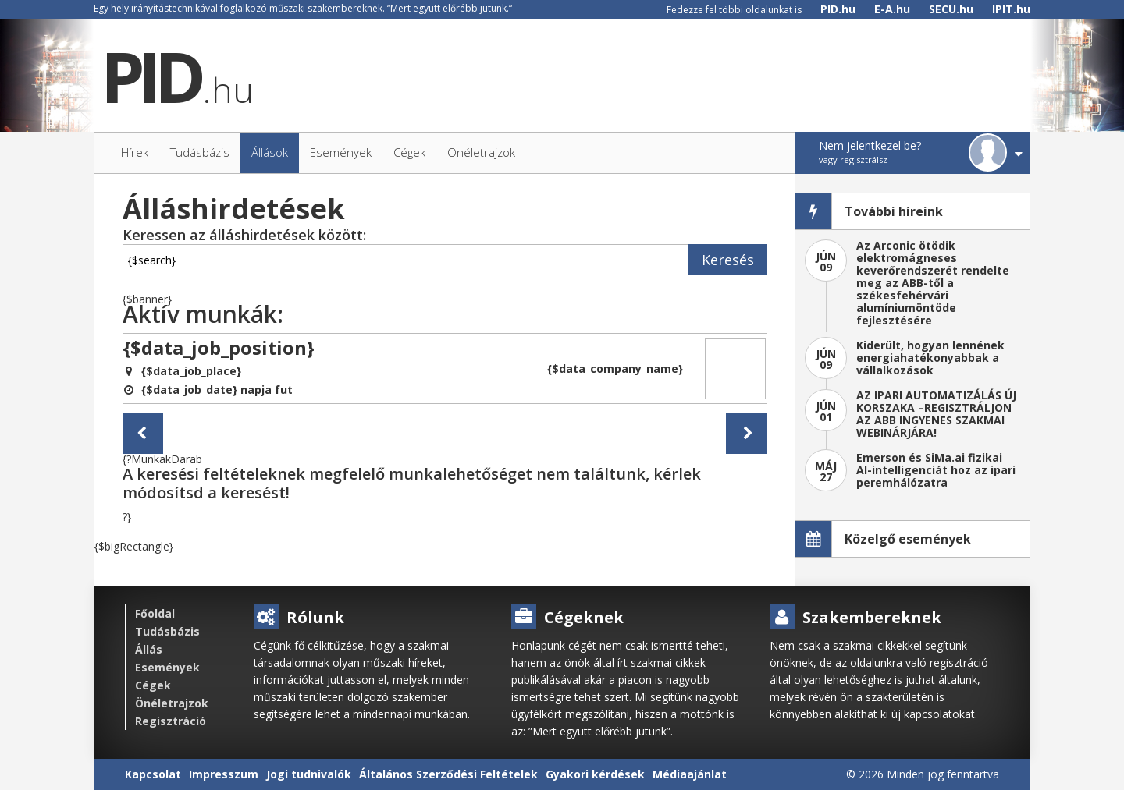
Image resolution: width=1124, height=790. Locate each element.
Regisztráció (170, 721)
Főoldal (155, 613)
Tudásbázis (167, 631)
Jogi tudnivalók (308, 774)
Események (167, 667)
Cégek (153, 685)
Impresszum (223, 774)
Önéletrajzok (171, 703)
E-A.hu (892, 9)
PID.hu (837, 9)
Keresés (728, 259)
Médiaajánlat (690, 774)
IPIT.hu (1011, 9)
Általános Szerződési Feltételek (448, 774)
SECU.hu (951, 9)
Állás (148, 649)
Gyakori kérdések (595, 774)
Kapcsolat (153, 774)
